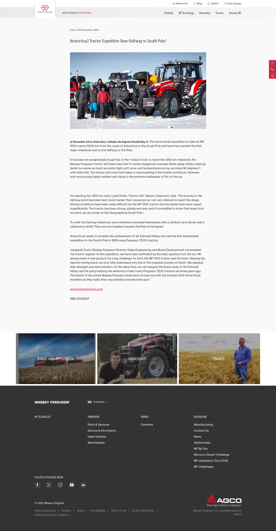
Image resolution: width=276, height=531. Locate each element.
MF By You (201, 448)
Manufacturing (203, 424)
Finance (219, 13)
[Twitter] (48, 484)
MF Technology (186, 13)
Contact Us (201, 430)
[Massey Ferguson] (45, 9)
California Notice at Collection (52, 514)
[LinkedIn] (83, 484)
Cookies (66, 510)
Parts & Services (98, 424)
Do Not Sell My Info (143, 510)
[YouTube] (71, 484)
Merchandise (96, 442)
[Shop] (197, 3)
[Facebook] (37, 484)
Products (168, 13)
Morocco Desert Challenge (211, 454)
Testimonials (202, 442)
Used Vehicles (97, 436)
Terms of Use (118, 510)
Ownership (204, 13)
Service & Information (102, 430)
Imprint (81, 510)
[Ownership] (138, 358)
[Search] (213, 3)
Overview (147, 424)
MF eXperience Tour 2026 (211, 460)
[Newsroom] (180, 3)
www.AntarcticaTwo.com (86, 289)
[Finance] (219, 358)
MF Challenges (203, 466)
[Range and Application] (56, 358)
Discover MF (235, 13)
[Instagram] (60, 484)
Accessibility (98, 510)
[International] (98, 402)
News (197, 436)
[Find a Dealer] (233, 3)
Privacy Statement (45, 510)
